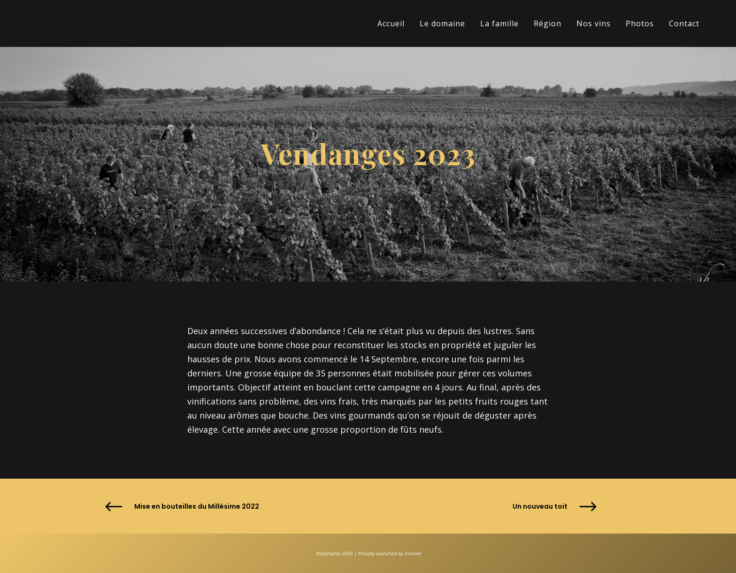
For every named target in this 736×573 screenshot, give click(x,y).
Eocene (413, 553)
